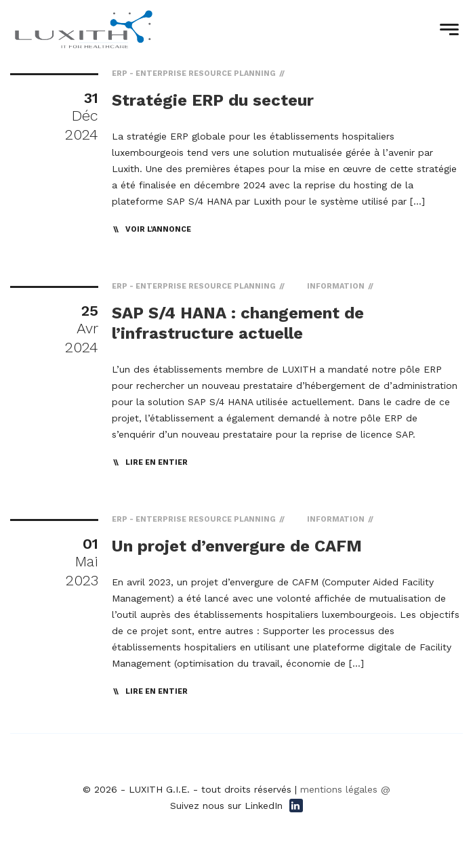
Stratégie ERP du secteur (213, 100)
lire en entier (156, 462)
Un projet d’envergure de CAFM (237, 546)
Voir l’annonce (158, 229)
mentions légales (338, 789)
